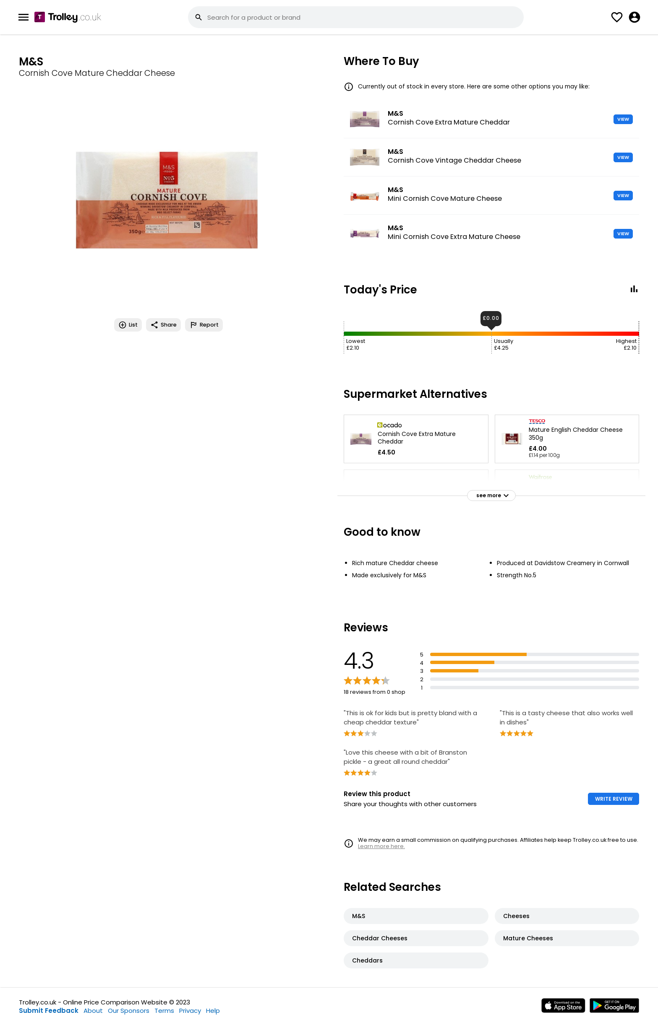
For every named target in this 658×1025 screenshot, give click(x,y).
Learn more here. (381, 846)
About (93, 1010)
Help (213, 1010)
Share (163, 325)
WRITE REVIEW (613, 798)
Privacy (190, 1010)
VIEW (623, 119)
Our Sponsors (128, 1010)
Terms (164, 1010)
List (128, 325)
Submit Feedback (48, 1010)
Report (204, 325)
